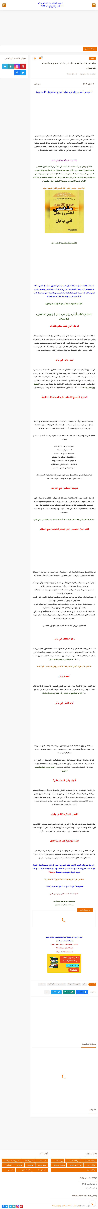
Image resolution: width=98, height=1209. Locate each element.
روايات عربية (91, 1170)
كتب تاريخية (42, 1170)
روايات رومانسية (75, 1165)
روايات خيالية (73, 1160)
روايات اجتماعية (89, 1160)
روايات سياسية (59, 1165)
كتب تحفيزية (25, 1170)
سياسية (20, 1165)
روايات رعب (91, 1165)
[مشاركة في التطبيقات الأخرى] (47, 992)
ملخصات (42, 984)
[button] (82, 992)
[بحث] (4, 5)
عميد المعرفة (90, 1188)
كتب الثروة (51, 984)
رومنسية (30, 1165)
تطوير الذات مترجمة (74, 984)
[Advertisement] (49, 28)
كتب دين (10, 1170)
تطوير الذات (29, 1160)
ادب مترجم (42, 1160)
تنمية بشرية (61, 984)
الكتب (92, 58)
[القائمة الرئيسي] (94, 5)
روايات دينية (59, 1160)
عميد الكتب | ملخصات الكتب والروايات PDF (50, 5)
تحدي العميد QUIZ (88, 1184)
